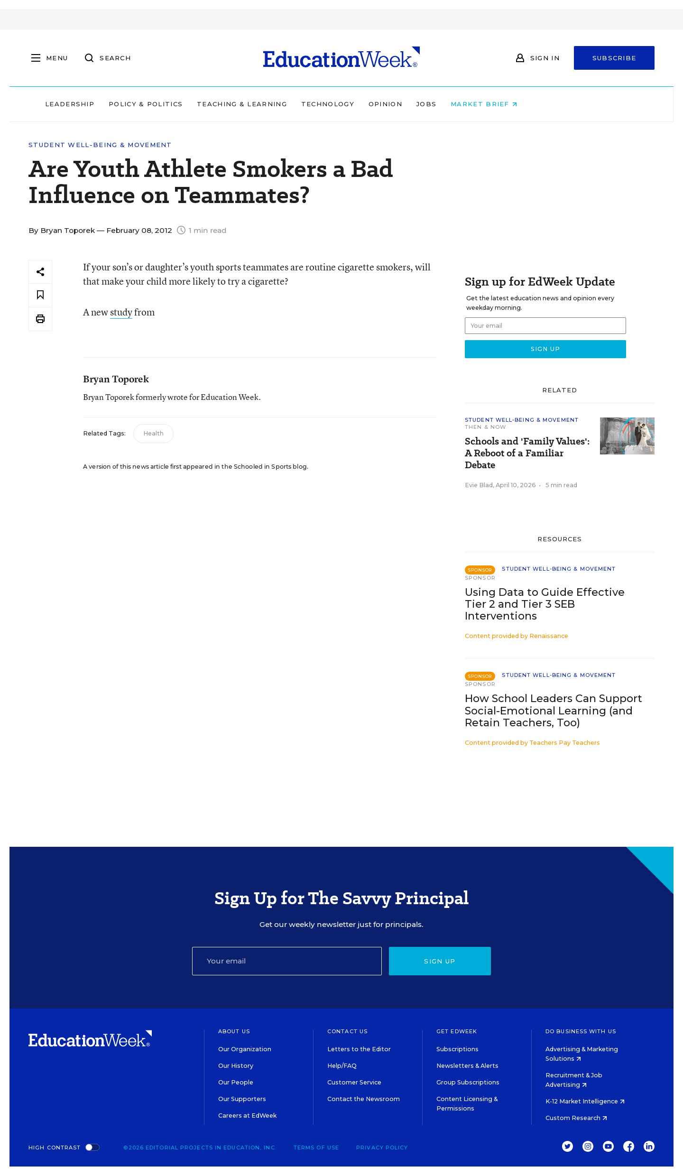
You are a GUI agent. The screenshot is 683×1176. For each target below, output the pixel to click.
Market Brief (544, 104)
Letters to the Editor (359, 1049)
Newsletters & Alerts (467, 1065)
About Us (234, 1031)
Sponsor (480, 577)
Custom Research (576, 1117)
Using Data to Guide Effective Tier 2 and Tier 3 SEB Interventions (545, 604)
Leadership (130, 104)
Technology (388, 104)
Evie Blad (479, 485)
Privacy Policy (382, 1147)
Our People (235, 1082)
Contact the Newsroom (363, 1098)
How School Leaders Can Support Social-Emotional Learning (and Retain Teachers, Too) (553, 710)
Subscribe (614, 58)
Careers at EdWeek (247, 1115)
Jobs (487, 104)
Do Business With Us (580, 1031)
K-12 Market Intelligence (585, 1101)
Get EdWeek (456, 1031)
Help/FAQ (342, 1065)
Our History (235, 1065)
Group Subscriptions (467, 1082)
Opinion (445, 104)
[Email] (287, 961)
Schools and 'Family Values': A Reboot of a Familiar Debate (527, 453)
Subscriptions (457, 1049)
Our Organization (244, 1049)
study (121, 312)
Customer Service (354, 1082)
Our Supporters (242, 1098)
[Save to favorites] (40, 295)
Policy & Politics (206, 104)
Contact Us (347, 1031)
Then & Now (485, 427)
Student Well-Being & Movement (100, 144)
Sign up (439, 961)
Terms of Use (316, 1147)
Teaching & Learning (303, 104)
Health (153, 433)
